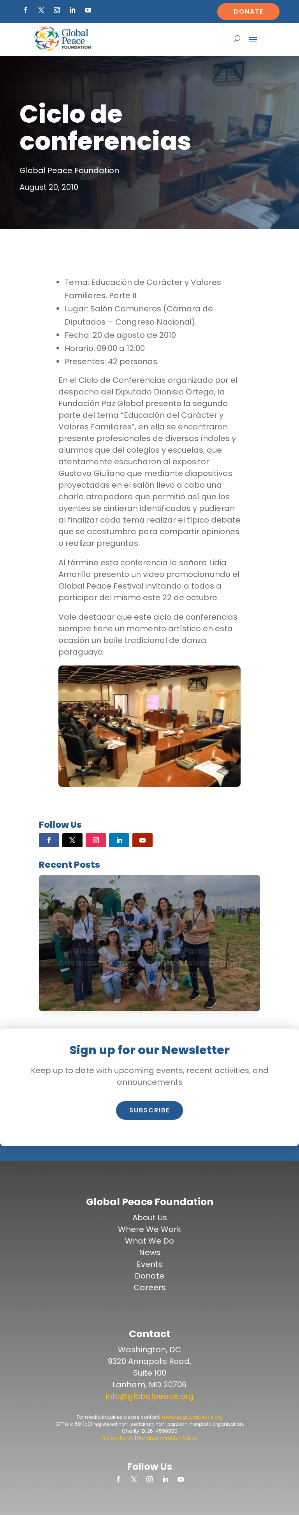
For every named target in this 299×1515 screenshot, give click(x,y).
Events (150, 1264)
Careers (150, 1287)
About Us (149, 1217)
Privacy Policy (118, 1438)
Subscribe (149, 1110)
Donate (249, 11)
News (149, 1252)
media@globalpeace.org (192, 1417)
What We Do (149, 1240)
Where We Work (149, 1229)
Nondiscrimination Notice (167, 1438)
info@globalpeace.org (150, 1396)
